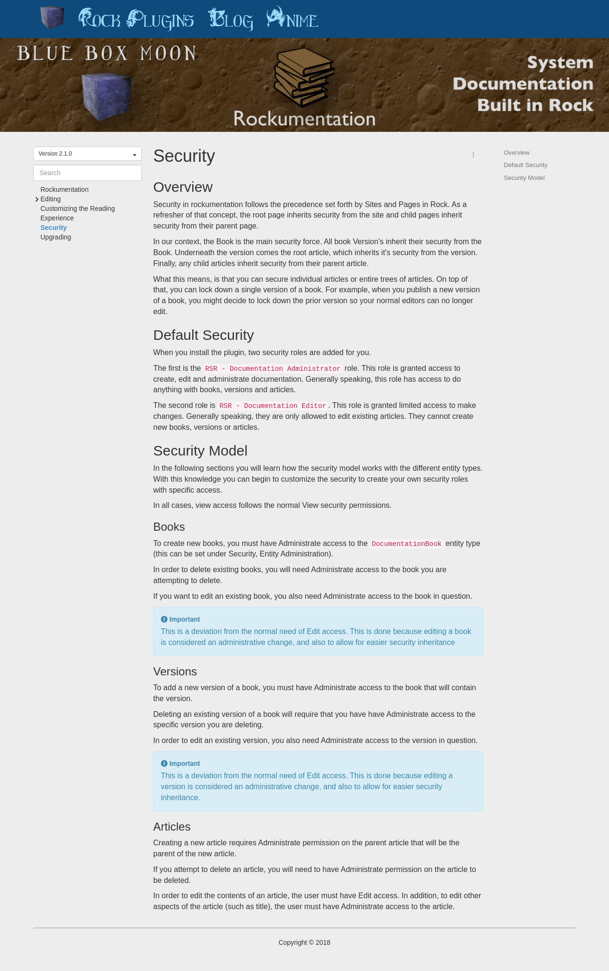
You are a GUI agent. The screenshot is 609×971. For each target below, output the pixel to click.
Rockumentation (64, 189)
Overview (517, 152)
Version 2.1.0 (88, 153)
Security (53, 227)
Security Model (524, 177)
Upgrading (55, 237)
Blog (230, 19)
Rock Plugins (136, 19)
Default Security (526, 164)
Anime (292, 19)
